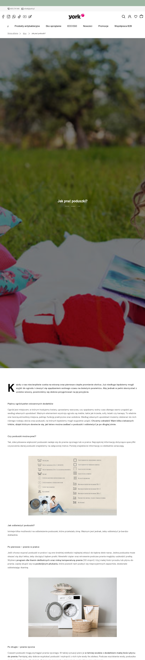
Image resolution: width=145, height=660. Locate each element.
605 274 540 (14, 9)
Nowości (86, 26)
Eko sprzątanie (58, 26)
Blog (128, 26)
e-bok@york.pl (29, 9)
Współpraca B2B (114, 26)
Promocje (98, 26)
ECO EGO (73, 26)
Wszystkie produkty (12, 26)
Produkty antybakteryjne (36, 26)
